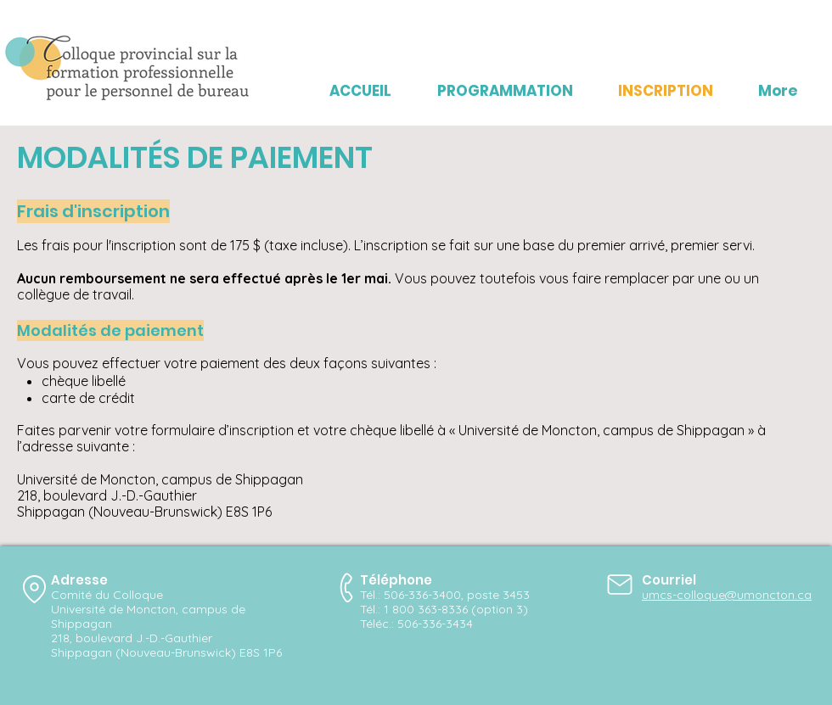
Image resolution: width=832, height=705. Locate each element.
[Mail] (620, 584)
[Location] (34, 589)
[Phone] (347, 587)
